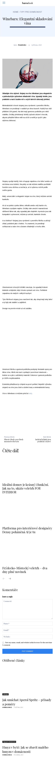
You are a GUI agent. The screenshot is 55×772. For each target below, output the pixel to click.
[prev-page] (5, 512)
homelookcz (22, 45)
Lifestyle (5, 628)
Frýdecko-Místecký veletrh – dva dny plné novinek (24, 503)
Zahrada (5, 723)
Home (15, 12)
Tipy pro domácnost (31, 12)
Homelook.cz (7, 731)
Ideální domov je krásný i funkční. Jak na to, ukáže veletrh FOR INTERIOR (25, 422)
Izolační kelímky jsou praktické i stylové (43, 374)
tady (30, 327)
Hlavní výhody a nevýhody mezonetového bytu (13, 374)
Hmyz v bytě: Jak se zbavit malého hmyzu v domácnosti (25, 683)
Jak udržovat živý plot (17, 728)
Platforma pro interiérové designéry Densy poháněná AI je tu (27, 464)
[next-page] (11, 512)
